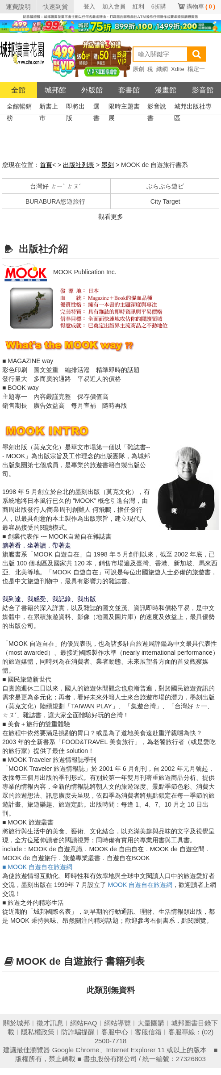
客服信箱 (148, 1032)
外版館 (92, 90)
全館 (18, 90)
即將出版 (75, 107)
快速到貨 (55, 6)
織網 (162, 69)
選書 (96, 107)
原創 (138, 69)
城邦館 (55, 90)
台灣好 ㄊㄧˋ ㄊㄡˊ (55, 186)
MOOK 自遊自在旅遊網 (140, 884)
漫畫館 (165, 90)
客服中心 (114, 1032)
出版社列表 (78, 164)
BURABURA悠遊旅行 (55, 201)
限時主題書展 (124, 107)
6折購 (158, 6)
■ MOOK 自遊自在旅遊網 (37, 866)
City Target (165, 201)
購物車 (201, 6)
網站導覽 (117, 1023)
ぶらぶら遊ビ (165, 186)
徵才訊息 (50, 1023)
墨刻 (107, 164)
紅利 (138, 6)
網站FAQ (83, 1023)
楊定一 (196, 69)
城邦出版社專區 (193, 107)
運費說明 (18, 6)
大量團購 (151, 1023)
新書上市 (48, 107)
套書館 (129, 90)
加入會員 (113, 6)
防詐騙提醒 (78, 1032)
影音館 (202, 90)
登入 (89, 6)
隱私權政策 (37, 1032)
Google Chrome (76, 1050)
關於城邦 (16, 1023)
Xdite (177, 69)
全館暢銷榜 (19, 107)
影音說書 (156, 107)
